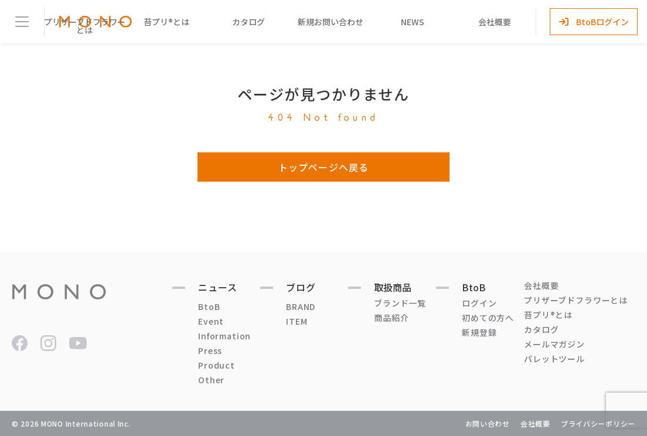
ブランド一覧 (400, 303)
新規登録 (479, 332)
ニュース (217, 287)
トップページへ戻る (323, 167)
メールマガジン (554, 344)
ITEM (296, 321)
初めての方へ (488, 317)
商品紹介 (391, 317)
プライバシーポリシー (598, 423)
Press (210, 350)
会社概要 (494, 22)
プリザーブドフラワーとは (84, 26)
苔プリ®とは (166, 22)
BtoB (209, 306)
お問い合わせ (487, 423)
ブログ (301, 287)
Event (211, 321)
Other (211, 380)
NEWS (412, 22)
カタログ (248, 22)
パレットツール (554, 359)
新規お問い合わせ (330, 22)
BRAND (300, 306)
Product (216, 365)
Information (224, 336)
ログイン (479, 303)
